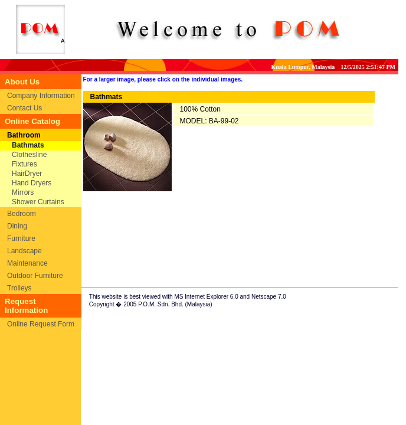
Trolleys (19, 288)
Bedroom (21, 214)
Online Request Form (40, 324)
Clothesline (29, 155)
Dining (17, 226)
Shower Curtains (38, 202)
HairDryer (27, 173)
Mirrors (23, 192)
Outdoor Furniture (35, 276)
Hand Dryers (31, 183)
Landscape (24, 251)
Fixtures (24, 164)
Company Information (41, 95)
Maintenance (27, 263)
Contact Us (24, 108)
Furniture (21, 238)
